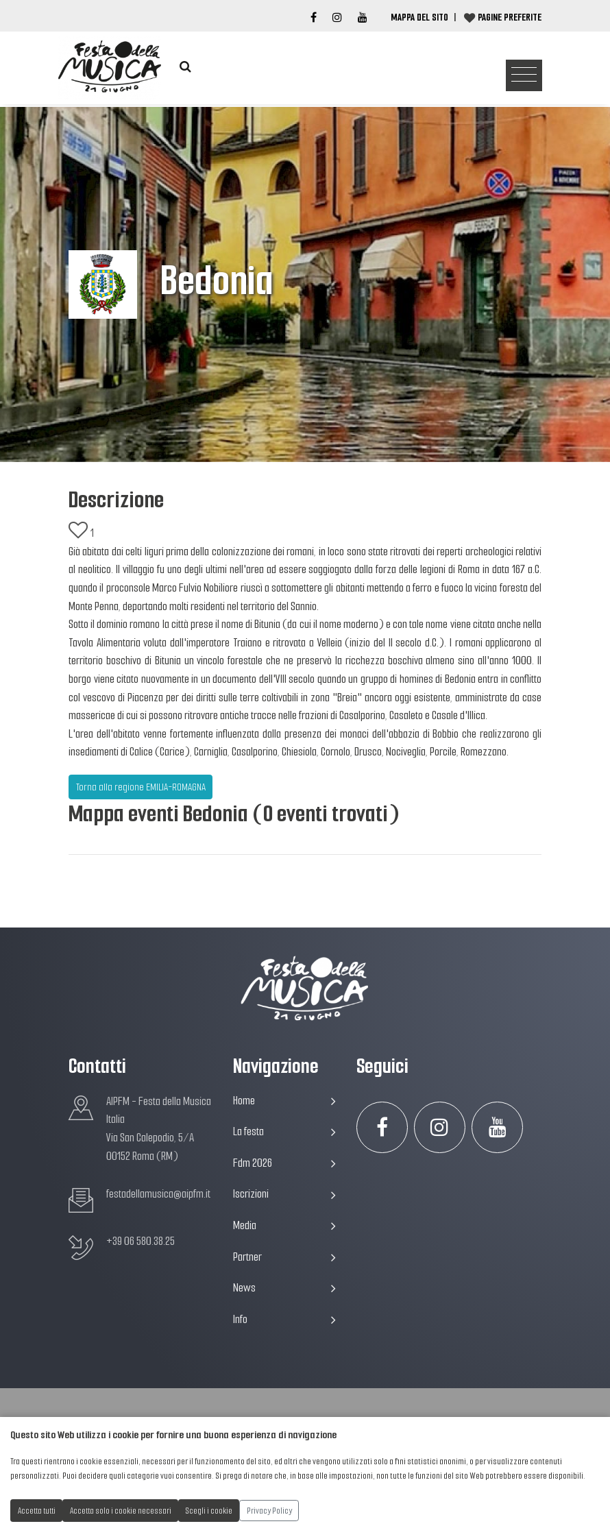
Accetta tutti (37, 1510)
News (284, 1288)
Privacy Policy (269, 1510)
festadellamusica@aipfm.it (158, 1194)
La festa (284, 1131)
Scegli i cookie (209, 1510)
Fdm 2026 (284, 1163)
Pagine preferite (509, 17)
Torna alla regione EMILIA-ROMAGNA (141, 787)
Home (284, 1100)
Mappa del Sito (419, 17)
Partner (284, 1257)
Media (284, 1225)
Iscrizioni (284, 1194)
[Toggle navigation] (524, 76)
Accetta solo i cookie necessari (120, 1510)
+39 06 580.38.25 (140, 1241)
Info (284, 1319)
